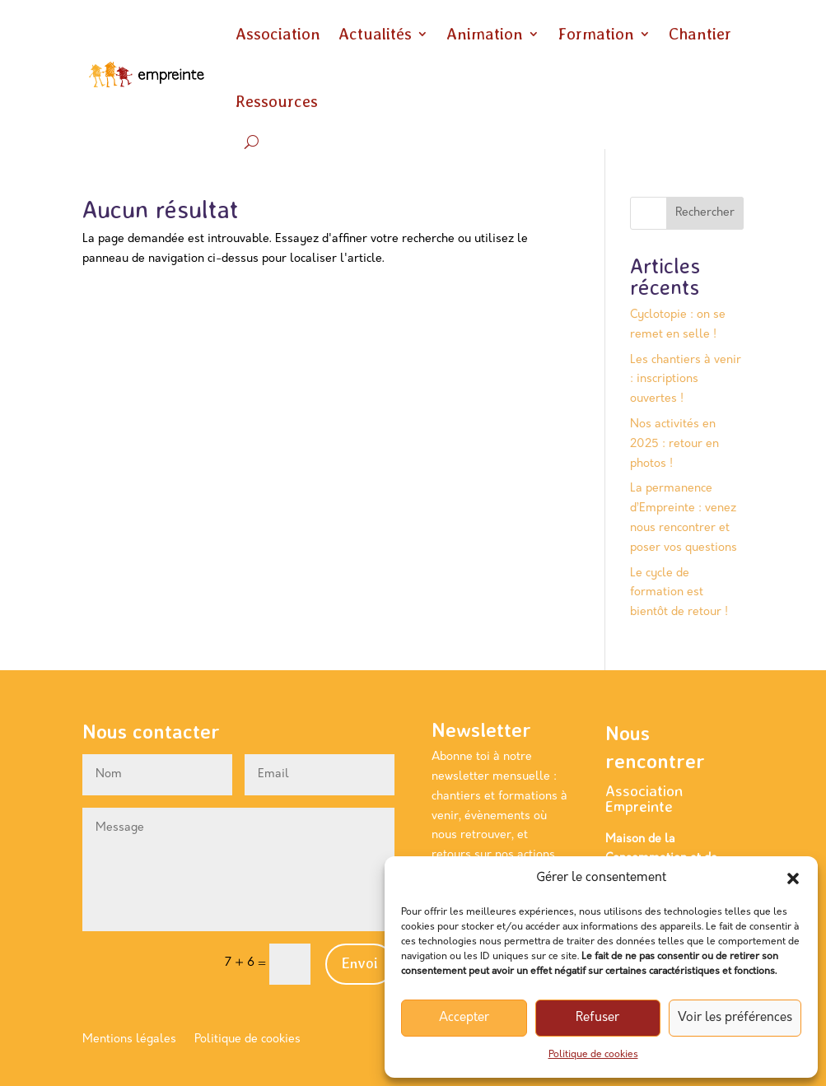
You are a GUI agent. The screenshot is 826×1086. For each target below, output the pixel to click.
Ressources (277, 101)
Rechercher (705, 213)
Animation (484, 34)
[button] (793, 878)
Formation (596, 34)
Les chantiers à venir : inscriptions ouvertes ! (685, 380)
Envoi (360, 963)
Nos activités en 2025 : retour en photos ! (674, 444)
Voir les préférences (735, 1018)
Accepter (464, 1018)
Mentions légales (129, 1040)
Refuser (597, 1018)
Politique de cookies (593, 1055)
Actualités (375, 34)
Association (278, 34)
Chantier (700, 34)
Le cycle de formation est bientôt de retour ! (679, 593)
